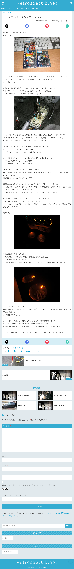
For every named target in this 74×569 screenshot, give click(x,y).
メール (5, 465)
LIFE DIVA (34, 9)
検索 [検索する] (68, 525)
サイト (4, 474)
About (3, 9)
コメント (7, 426)
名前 (4, 456)
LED (17, 351)
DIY (11, 351)
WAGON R (25, 9)
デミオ (21, 348)
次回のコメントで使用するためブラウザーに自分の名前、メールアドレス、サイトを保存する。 (28, 485)
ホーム (5, 13)
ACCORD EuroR (13, 9)
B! (27, 26)
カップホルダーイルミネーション (34, 351)
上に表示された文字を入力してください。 (16, 495)
